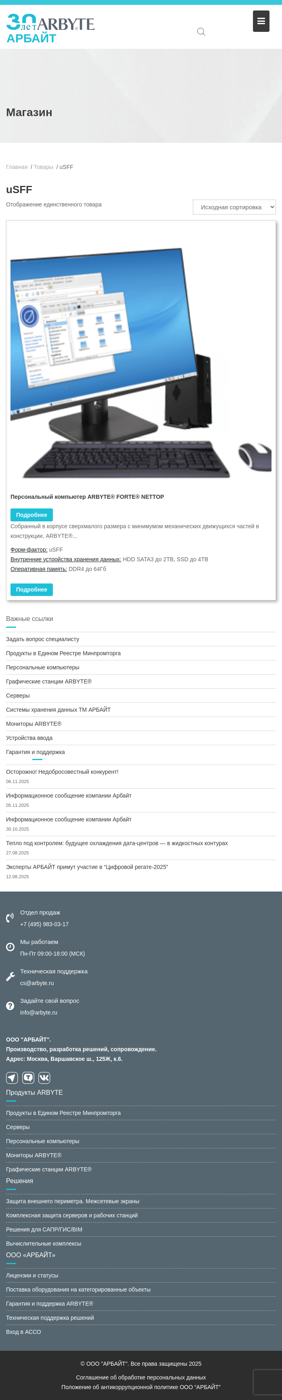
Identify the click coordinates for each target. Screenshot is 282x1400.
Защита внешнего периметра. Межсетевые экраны (72, 1201)
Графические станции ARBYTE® (49, 681)
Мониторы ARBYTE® (33, 724)
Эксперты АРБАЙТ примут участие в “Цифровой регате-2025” (87, 867)
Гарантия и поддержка (35, 752)
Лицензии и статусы (32, 1275)
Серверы (18, 695)
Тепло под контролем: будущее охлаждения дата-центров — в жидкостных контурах (117, 843)
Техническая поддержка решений (50, 1318)
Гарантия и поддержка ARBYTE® (49, 1303)
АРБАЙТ (31, 38)
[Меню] (261, 21)
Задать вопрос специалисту (42, 639)
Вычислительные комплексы (43, 1243)
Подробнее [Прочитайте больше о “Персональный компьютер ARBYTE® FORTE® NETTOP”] (31, 515)
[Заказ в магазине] (234, 207)
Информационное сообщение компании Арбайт (69, 795)
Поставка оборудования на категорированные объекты (78, 1289)
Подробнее (31, 589)
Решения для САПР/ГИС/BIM (44, 1229)
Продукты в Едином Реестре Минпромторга (63, 653)
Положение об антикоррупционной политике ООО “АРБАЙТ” (141, 1387)
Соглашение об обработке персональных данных (141, 1377)
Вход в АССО (23, 1332)
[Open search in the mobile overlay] (201, 31)
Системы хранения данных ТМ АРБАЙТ (58, 709)
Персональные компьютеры (42, 667)
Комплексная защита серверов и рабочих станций (72, 1215)
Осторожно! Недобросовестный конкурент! (62, 772)
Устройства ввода (29, 738)
